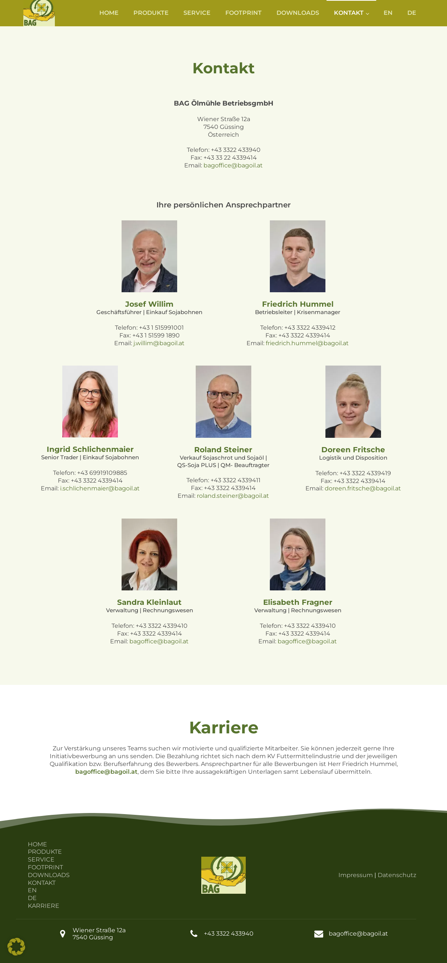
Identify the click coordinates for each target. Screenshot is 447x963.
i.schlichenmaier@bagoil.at (100, 488)
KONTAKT (349, 12)
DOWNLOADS (298, 12)
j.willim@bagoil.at (159, 343)
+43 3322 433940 (236, 149)
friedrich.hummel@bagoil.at (307, 343)
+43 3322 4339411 (236, 480)
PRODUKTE (151, 12)
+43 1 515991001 (161, 327)
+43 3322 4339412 (309, 327)
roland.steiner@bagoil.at (233, 495)
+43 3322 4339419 (365, 473)
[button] (16, 946)
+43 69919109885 (102, 472)
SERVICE (197, 12)
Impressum (355, 875)
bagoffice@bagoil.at (233, 165)
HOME (109, 12)
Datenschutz (397, 875)
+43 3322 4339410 (162, 625)
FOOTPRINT (243, 12)
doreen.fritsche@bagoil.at (363, 488)
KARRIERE (43, 905)
